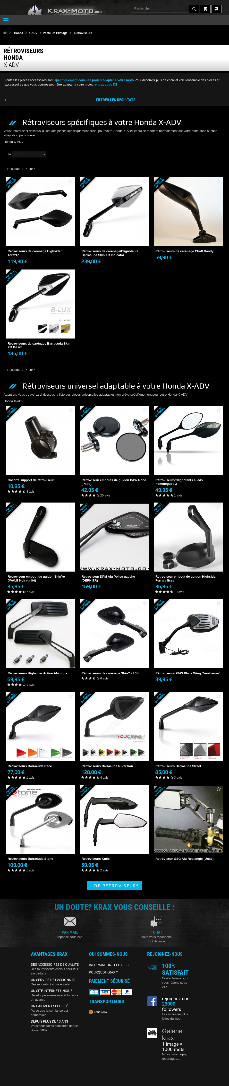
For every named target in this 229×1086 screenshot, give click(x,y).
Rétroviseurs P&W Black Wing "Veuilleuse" (187, 673)
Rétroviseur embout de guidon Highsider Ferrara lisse (186, 578)
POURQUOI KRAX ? (103, 972)
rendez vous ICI (105, 84)
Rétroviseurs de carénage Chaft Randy (184, 251)
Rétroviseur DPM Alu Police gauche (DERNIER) (108, 578)
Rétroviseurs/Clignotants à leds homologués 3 (179, 482)
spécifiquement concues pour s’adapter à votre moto (94, 80)
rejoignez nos (175, 998)
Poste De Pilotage (55, 33)
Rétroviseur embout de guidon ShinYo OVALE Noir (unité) (36, 578)
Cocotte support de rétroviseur (31, 480)
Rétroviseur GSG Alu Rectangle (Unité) (184, 858)
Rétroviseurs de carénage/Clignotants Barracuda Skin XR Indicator (110, 253)
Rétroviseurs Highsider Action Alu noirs (38, 673)
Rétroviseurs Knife (96, 858)
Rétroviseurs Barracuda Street (178, 766)
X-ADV (32, 33)
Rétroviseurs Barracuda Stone (30, 858)
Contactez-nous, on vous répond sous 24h (175, 982)
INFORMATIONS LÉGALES (108, 965)
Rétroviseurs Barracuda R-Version (107, 766)
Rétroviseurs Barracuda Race (30, 766)
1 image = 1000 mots (173, 1047)
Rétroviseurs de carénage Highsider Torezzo (35, 253)
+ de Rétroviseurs (114, 885)
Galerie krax (172, 1034)
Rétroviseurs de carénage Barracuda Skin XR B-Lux (39, 345)
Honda (18, 33)
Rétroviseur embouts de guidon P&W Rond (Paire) (114, 482)
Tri (9, 154)
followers (171, 1006)
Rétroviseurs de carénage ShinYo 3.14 (110, 673)
